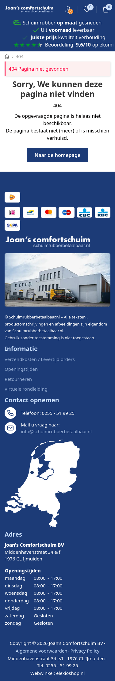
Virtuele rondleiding (26, 389)
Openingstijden (21, 369)
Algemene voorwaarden (41, 651)
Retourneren (18, 379)
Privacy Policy (84, 651)
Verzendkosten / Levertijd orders (40, 359)
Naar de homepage (58, 155)
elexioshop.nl (70, 673)
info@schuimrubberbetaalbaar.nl (56, 431)
